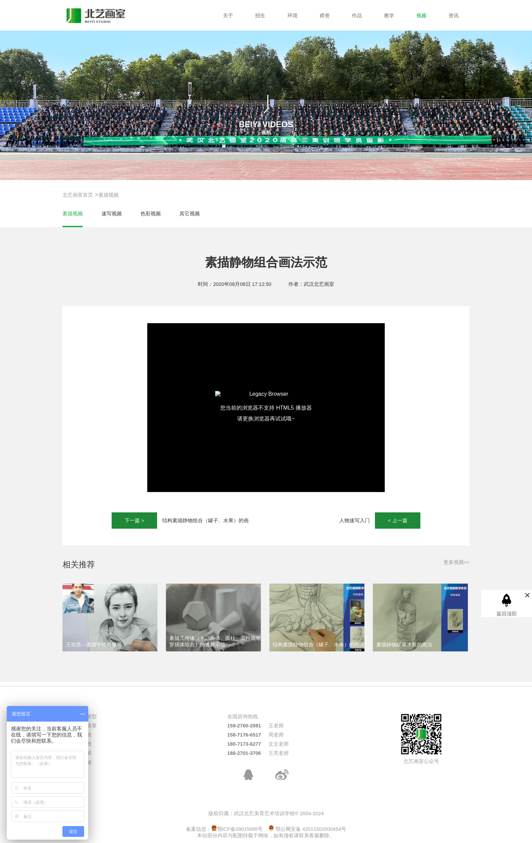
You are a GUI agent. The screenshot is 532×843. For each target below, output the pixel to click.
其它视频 (189, 213)
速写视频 (111, 213)
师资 (325, 15)
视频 (421, 15)
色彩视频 (150, 213)
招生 (260, 15)
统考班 (84, 735)
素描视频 (108, 195)
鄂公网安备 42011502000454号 (307, 829)
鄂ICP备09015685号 (237, 829)
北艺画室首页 (77, 195)
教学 (389, 15)
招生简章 (86, 725)
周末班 (84, 762)
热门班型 (86, 716)
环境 (292, 15)
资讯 (454, 15)
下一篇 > (134, 520)
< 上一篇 (397, 520)
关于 (228, 15)
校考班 (84, 753)
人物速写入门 (354, 520)
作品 (357, 15)
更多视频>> (456, 562)
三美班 (84, 744)
